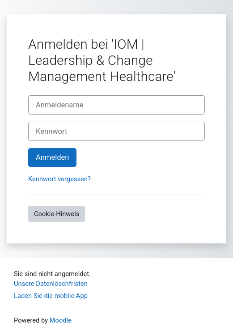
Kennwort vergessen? (59, 179)
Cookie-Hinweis (56, 214)
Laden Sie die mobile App (51, 296)
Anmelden (52, 157)
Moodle (61, 320)
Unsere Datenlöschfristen (51, 284)
